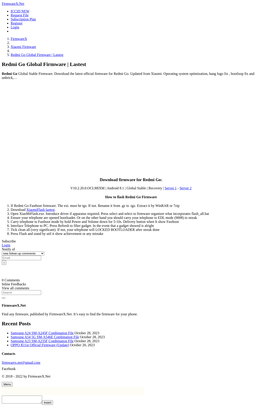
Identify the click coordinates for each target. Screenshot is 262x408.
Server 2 (186, 188)
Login (6, 245)
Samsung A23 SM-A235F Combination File (42, 341)
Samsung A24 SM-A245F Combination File (42, 333)
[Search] (21, 292)
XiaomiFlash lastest (40, 210)
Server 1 (171, 188)
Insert (52, 404)
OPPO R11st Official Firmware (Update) (40, 345)
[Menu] (7, 384)
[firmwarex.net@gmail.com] (131, 363)
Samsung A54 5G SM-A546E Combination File (45, 337)
